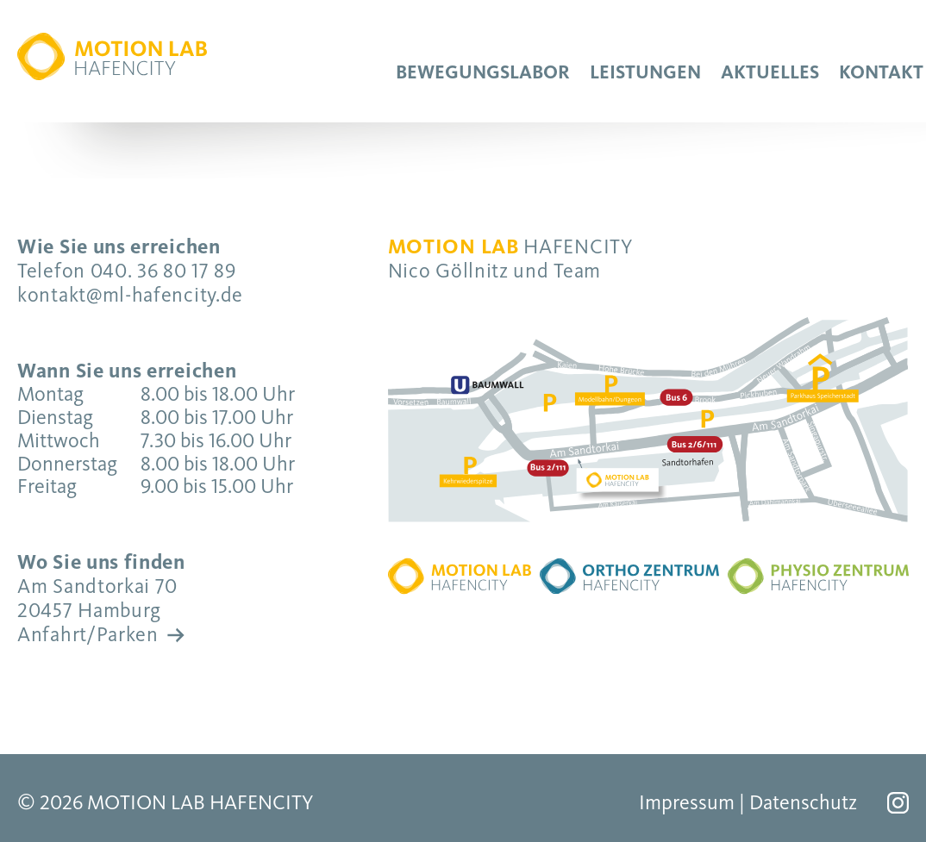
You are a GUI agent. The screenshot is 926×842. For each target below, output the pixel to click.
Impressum (687, 802)
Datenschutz (803, 802)
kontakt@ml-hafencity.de (130, 295)
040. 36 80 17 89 (163, 271)
